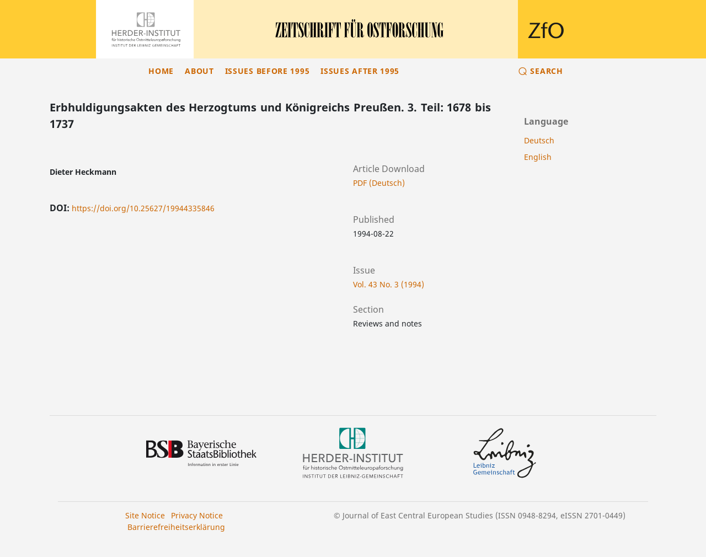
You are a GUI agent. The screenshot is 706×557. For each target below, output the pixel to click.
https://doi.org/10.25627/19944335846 (143, 208)
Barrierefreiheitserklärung (176, 527)
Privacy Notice (197, 515)
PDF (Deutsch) (379, 183)
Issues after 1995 (359, 71)
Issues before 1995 (267, 71)
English (538, 157)
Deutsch (539, 140)
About (199, 71)
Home (161, 71)
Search (546, 71)
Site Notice (145, 515)
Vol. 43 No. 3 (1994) (388, 284)
